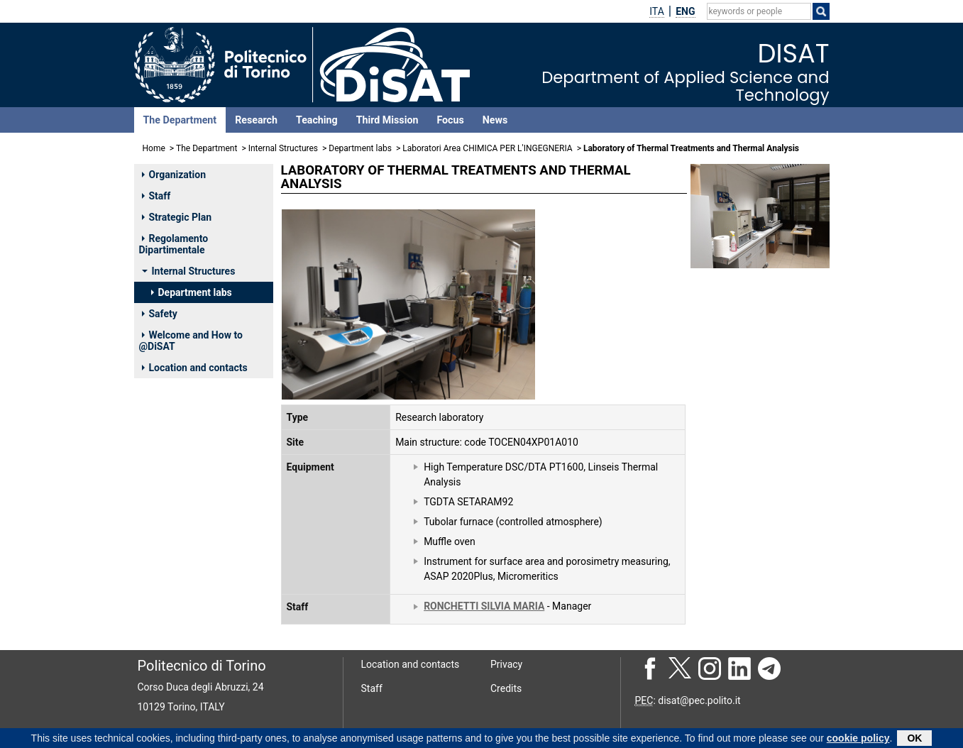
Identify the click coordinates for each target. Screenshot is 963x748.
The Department (180, 120)
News (495, 120)
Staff (156, 196)
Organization (174, 174)
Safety (159, 313)
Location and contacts (195, 367)
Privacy (506, 664)
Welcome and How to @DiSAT (191, 340)
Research (256, 120)
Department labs (360, 148)
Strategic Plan (177, 217)
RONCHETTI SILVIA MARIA (484, 606)
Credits (506, 688)
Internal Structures (283, 148)
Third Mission (387, 120)
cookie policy (858, 739)
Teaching (317, 120)
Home (154, 148)
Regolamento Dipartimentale (174, 244)
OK (914, 739)
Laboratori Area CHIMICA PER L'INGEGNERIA (487, 148)
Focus (449, 120)
